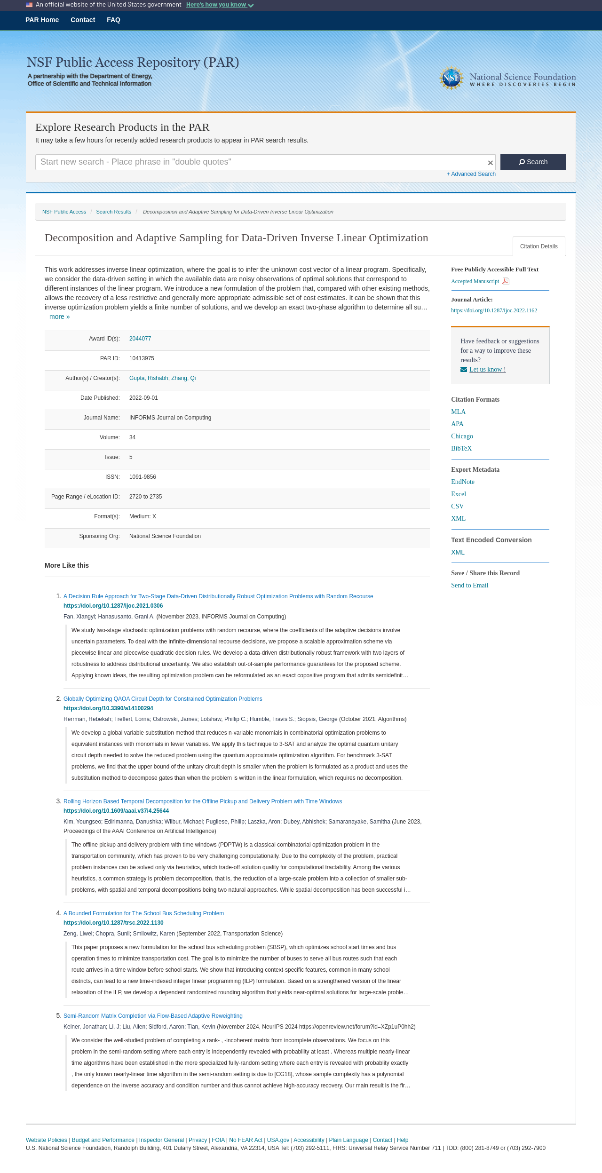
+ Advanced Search (471, 174)
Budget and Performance (103, 1140)
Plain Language (348, 1140)
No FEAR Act (245, 1140)
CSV (457, 506)
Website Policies (46, 1140)
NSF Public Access (64, 211)
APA (457, 424)
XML (458, 518)
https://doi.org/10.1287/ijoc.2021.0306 (114, 605)
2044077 (140, 338)
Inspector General (161, 1140)
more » (59, 316)
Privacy (198, 1140)
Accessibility (308, 1140)
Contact (83, 20)
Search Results (113, 211)
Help (403, 1140)
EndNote (463, 481)
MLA (458, 411)
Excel (458, 494)
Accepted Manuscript (480, 281)
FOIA (218, 1140)
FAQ (113, 20)
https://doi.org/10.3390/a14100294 (109, 708)
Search (533, 162)
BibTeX (461, 448)
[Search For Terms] (265, 162)
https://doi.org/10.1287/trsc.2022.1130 (114, 922)
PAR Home (42, 20)
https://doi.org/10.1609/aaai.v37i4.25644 (117, 811)
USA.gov (278, 1140)
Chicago (462, 436)
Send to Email (469, 585)
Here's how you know (220, 4)
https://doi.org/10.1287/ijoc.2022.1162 (495, 310)
